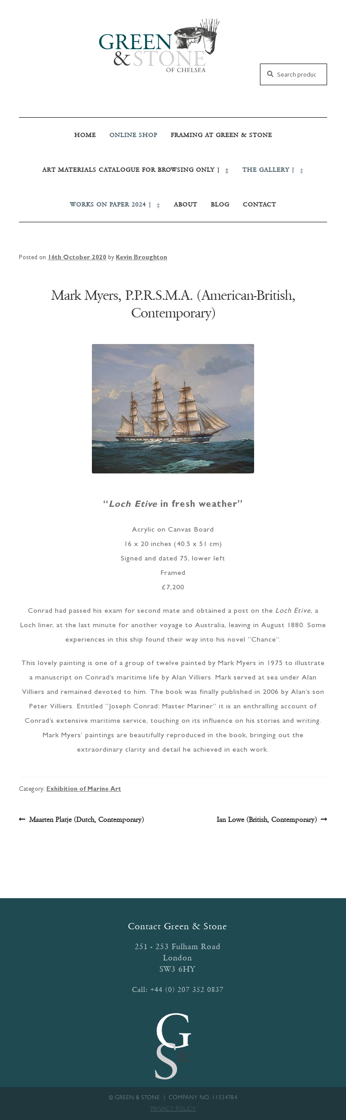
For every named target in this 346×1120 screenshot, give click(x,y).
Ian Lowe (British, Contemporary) (267, 820)
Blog (220, 204)
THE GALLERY (273, 169)
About (185, 204)
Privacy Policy (173, 1109)
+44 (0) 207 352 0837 (186, 989)
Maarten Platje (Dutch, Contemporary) (86, 820)
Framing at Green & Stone (221, 135)
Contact (259, 204)
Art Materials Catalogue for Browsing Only (135, 169)
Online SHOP (133, 135)
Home (85, 135)
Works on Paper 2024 (115, 204)
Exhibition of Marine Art (83, 789)
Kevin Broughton (141, 258)
